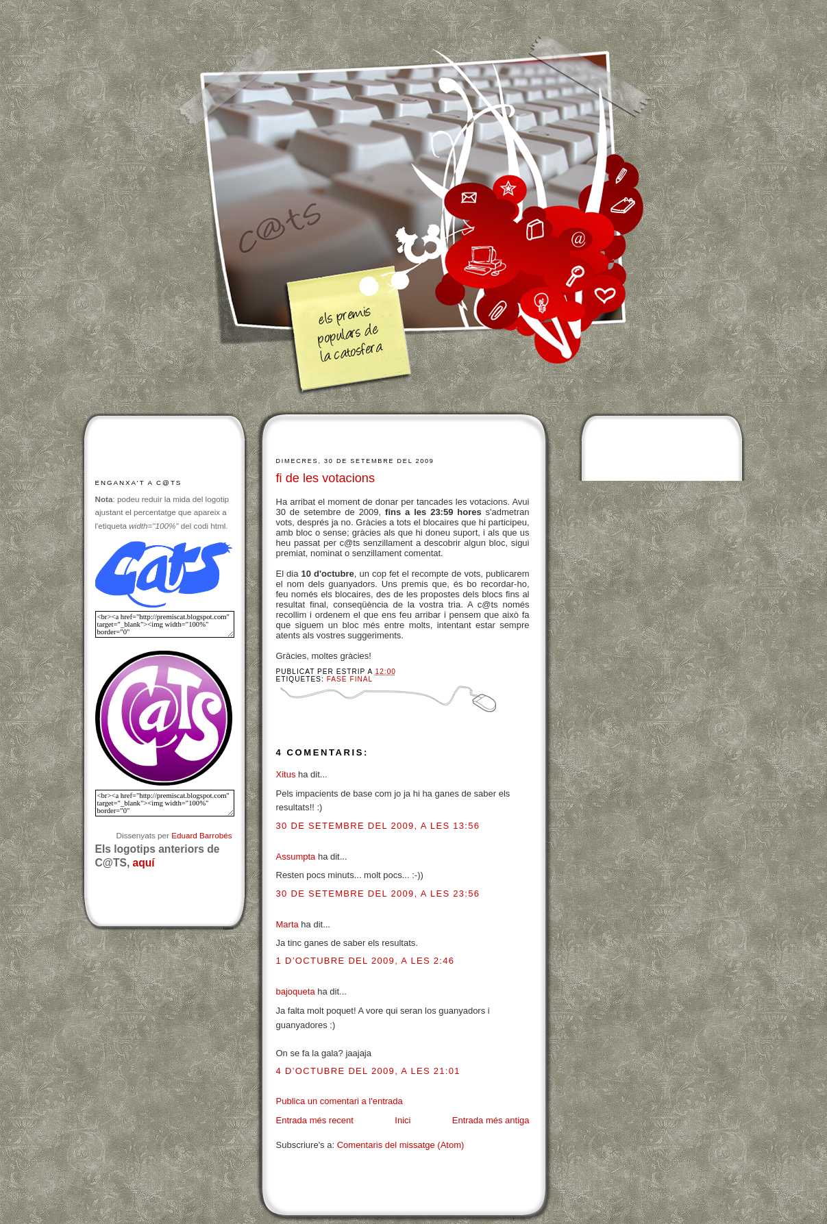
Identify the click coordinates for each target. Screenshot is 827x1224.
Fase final (350, 679)
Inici (402, 1120)
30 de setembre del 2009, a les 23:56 (378, 893)
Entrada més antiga (491, 1120)
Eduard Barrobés (201, 835)
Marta (287, 924)
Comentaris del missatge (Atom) (401, 1145)
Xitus (286, 774)
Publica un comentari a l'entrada (339, 1101)
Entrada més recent (315, 1120)
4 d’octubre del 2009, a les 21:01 (368, 1071)
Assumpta (296, 856)
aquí (144, 863)
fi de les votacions (325, 478)
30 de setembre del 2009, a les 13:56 (378, 826)
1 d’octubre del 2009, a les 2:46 (365, 961)
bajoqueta (295, 991)
